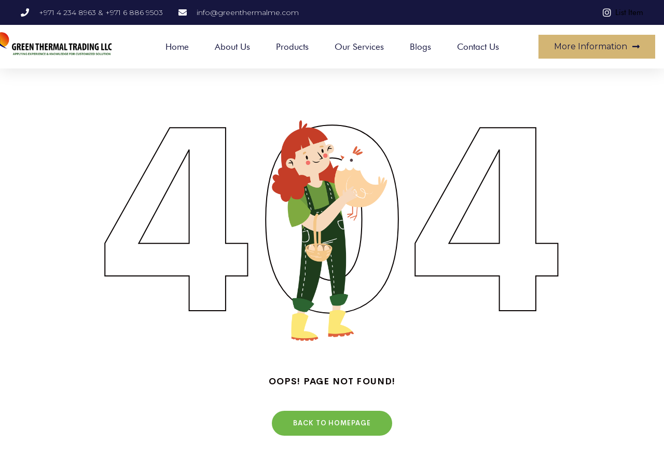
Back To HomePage (332, 423)
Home (177, 46)
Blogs (420, 46)
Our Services (359, 46)
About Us (232, 46)
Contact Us (478, 46)
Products (292, 46)
